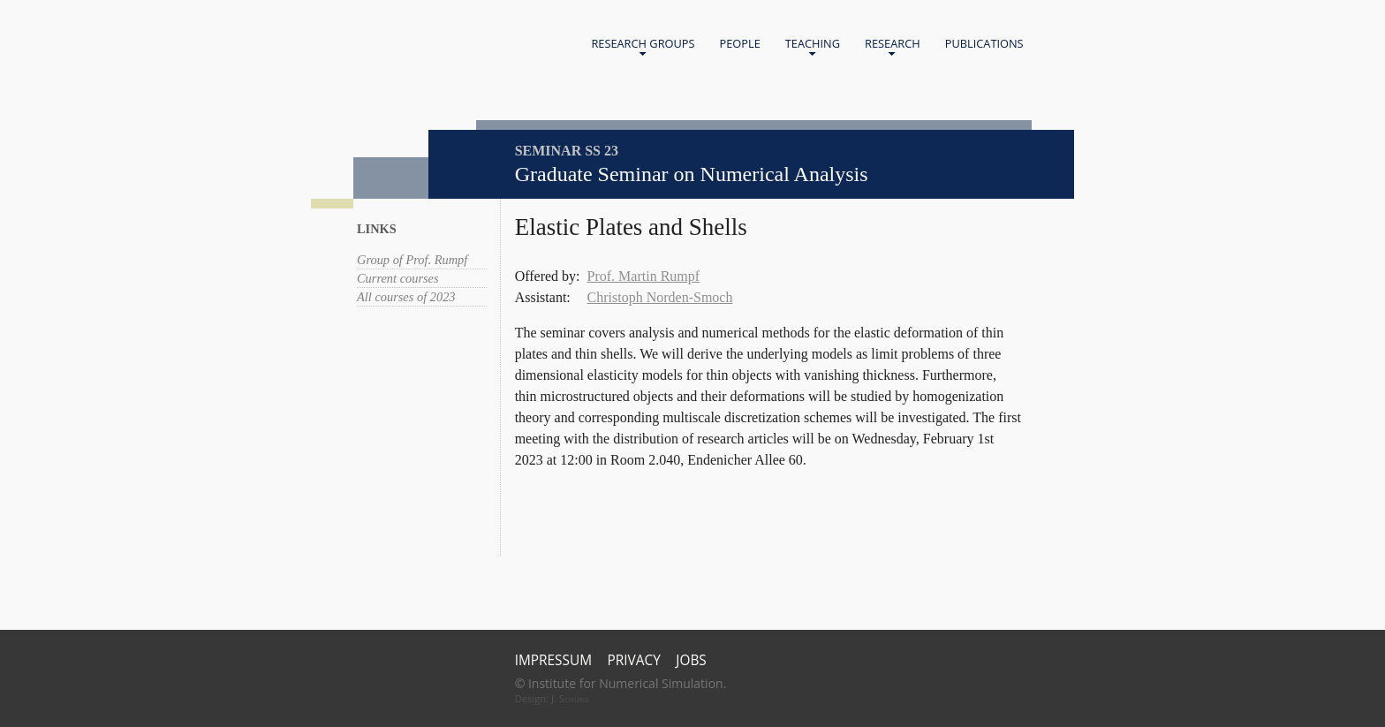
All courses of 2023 (406, 297)
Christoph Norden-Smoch (660, 297)
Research (892, 47)
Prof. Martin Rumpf (643, 276)
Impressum (553, 660)
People (740, 43)
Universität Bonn (478, 69)
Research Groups (642, 47)
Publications (984, 43)
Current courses (398, 278)
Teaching (812, 47)
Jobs (691, 660)
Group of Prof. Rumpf (412, 260)
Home (442, 45)
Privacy (634, 660)
